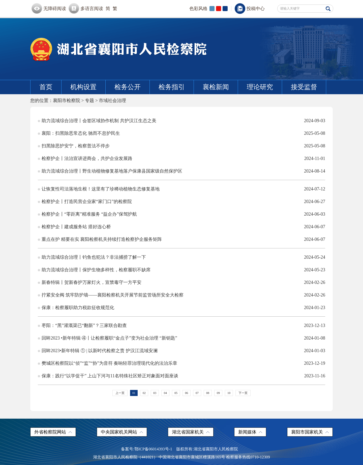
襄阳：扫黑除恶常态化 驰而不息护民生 (81, 133)
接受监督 (304, 87)
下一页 (243, 393)
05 (175, 393)
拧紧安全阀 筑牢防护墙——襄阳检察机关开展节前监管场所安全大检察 (113, 294)
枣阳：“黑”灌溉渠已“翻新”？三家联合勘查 (84, 325)
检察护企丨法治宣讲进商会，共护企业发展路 (87, 158)
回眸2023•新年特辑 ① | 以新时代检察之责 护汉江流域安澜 (100, 350)
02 (144, 393)
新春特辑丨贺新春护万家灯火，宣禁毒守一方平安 (91, 282)
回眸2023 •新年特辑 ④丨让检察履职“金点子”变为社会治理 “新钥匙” (109, 338)
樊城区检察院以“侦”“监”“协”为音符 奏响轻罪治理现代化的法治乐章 (109, 363)
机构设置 (83, 87)
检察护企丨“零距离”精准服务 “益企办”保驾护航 (89, 214)
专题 (89, 100)
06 (186, 393)
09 (218, 393)
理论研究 (260, 87)
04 (165, 393)
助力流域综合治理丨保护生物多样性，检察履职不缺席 (96, 269)
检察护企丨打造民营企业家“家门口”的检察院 (87, 201)
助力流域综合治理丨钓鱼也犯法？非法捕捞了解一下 (94, 257)
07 (197, 393)
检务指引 (172, 87)
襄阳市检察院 (66, 100)
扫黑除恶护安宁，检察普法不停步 (76, 145)
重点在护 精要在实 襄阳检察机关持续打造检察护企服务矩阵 (102, 239)
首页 (45, 87)
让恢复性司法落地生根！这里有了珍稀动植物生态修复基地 (101, 188)
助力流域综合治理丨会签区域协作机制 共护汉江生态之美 (99, 120)
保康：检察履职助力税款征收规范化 (78, 307)
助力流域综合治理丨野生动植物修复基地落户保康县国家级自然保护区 (112, 171)
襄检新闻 (216, 87)
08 (207, 393)
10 (228, 393)
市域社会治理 (112, 100)
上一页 (120, 393)
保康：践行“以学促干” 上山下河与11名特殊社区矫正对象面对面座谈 (110, 375)
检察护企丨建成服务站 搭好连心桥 (76, 226)
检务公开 (127, 87)
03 (154, 393)
